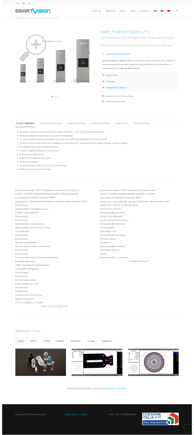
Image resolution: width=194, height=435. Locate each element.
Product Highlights (25, 122)
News (132, 11)
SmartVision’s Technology (114, 388)
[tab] (24, 124)
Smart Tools (117, 122)
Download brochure (113, 101)
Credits (83, 414)
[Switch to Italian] (155, 11)
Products (110, 11)
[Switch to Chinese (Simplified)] (168, 11)
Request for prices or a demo (118, 96)
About (123, 11)
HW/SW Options (136, 122)
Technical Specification (50, 122)
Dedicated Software (97, 122)
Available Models (74, 122)
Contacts (145, 11)
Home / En (96, 11)
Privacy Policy (71, 414)
